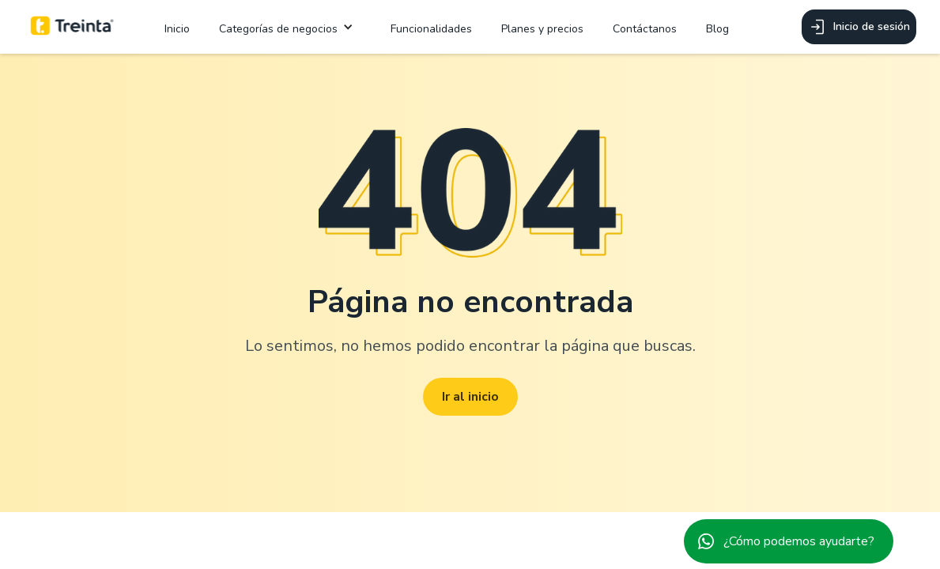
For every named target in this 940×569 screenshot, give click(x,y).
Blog (717, 28)
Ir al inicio (470, 396)
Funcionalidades (431, 28)
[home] (72, 27)
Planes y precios (542, 28)
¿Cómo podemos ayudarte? (798, 541)
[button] (290, 27)
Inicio (177, 28)
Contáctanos (645, 28)
